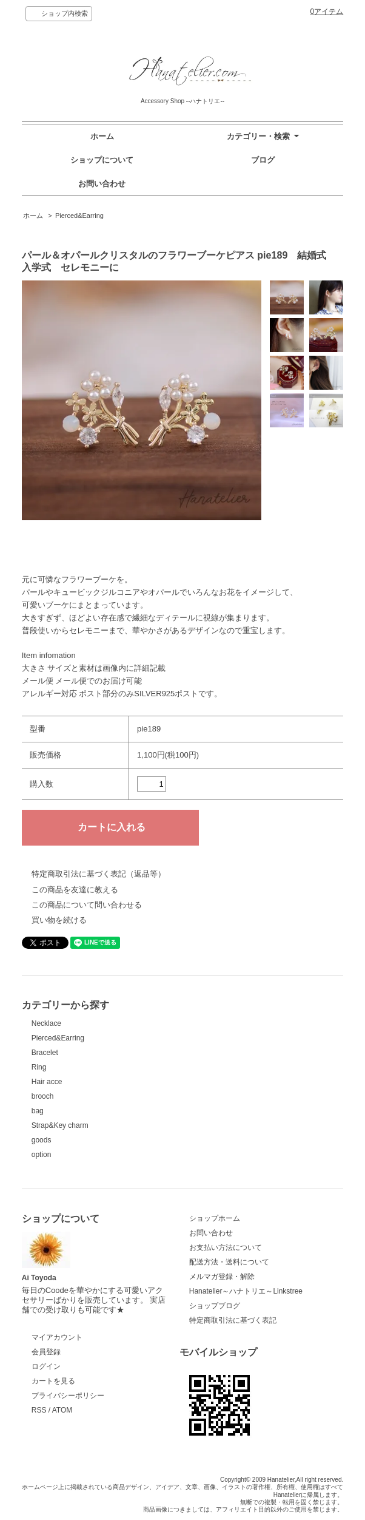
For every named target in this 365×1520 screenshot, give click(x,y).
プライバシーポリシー (68, 1395)
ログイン (46, 1366)
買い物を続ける (59, 920)
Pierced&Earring (79, 215)
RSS (39, 1410)
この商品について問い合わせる (87, 904)
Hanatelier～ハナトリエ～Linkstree (246, 1291)
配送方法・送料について (229, 1262)
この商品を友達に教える (75, 889)
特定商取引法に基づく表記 (232, 1320)
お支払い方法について (225, 1247)
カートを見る (53, 1381)
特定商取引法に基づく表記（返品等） (99, 873)
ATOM (62, 1410)
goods (42, 1140)
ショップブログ (214, 1305)
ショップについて (101, 160)
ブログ (263, 160)
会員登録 (46, 1352)
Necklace (46, 1023)
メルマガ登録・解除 (222, 1276)
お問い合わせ (102, 183)
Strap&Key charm (60, 1125)
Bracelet (45, 1052)
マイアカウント (57, 1337)
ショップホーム (214, 1218)
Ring (39, 1067)
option (42, 1154)
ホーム (102, 136)
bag (38, 1111)
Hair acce (47, 1081)
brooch (43, 1096)
